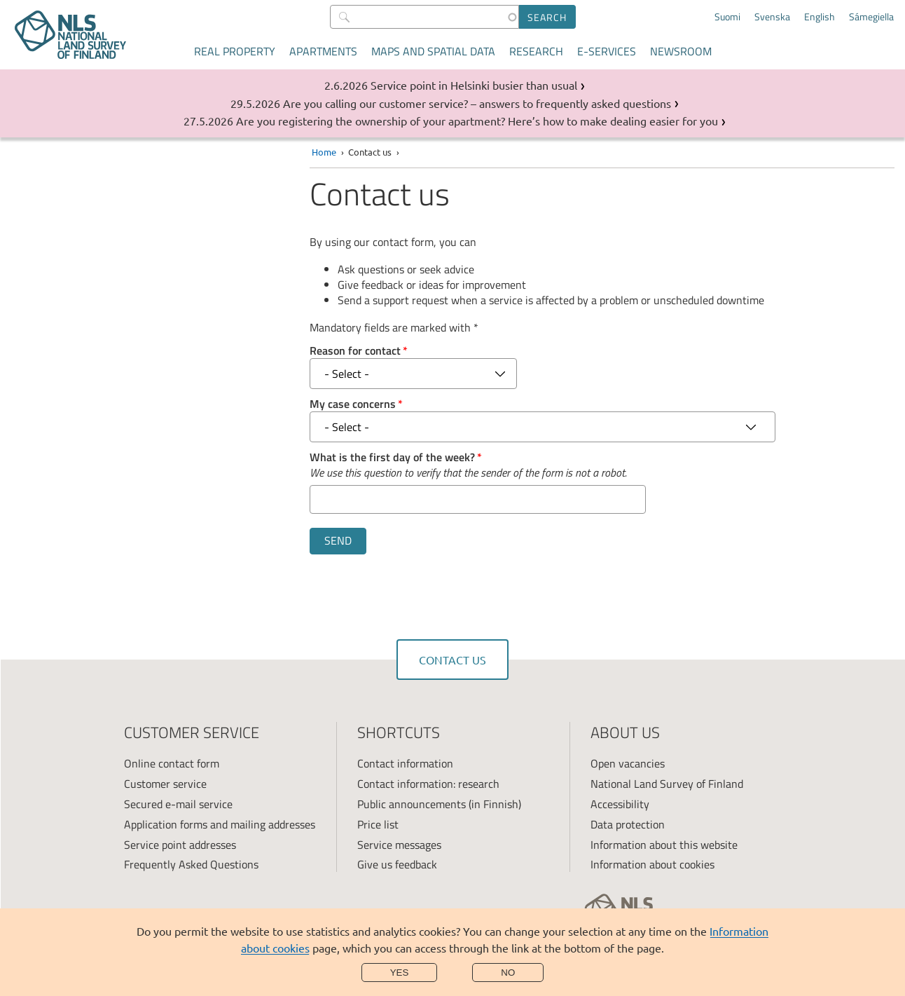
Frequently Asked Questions (191, 864)
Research (536, 51)
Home (324, 152)
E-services (606, 51)
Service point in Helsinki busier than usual (474, 85)
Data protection (627, 824)
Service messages (399, 844)
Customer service (165, 783)
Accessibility (619, 804)
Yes (399, 972)
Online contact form (171, 763)
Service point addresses (180, 844)
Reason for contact (355, 350)
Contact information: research (428, 783)
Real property (234, 51)
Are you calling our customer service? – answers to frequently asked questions (477, 103)
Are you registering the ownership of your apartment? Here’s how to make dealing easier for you (477, 121)
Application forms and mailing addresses (219, 824)
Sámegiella (871, 17)
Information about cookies (652, 864)
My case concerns (353, 403)
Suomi (727, 17)
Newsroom (681, 51)
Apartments (323, 51)
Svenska (772, 17)
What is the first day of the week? (392, 457)
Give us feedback (397, 864)
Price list (378, 824)
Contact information (405, 763)
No (508, 972)
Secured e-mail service (178, 804)
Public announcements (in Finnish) (439, 804)
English (819, 17)
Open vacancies (627, 763)
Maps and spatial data (433, 51)
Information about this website (664, 844)
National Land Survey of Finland (666, 783)
